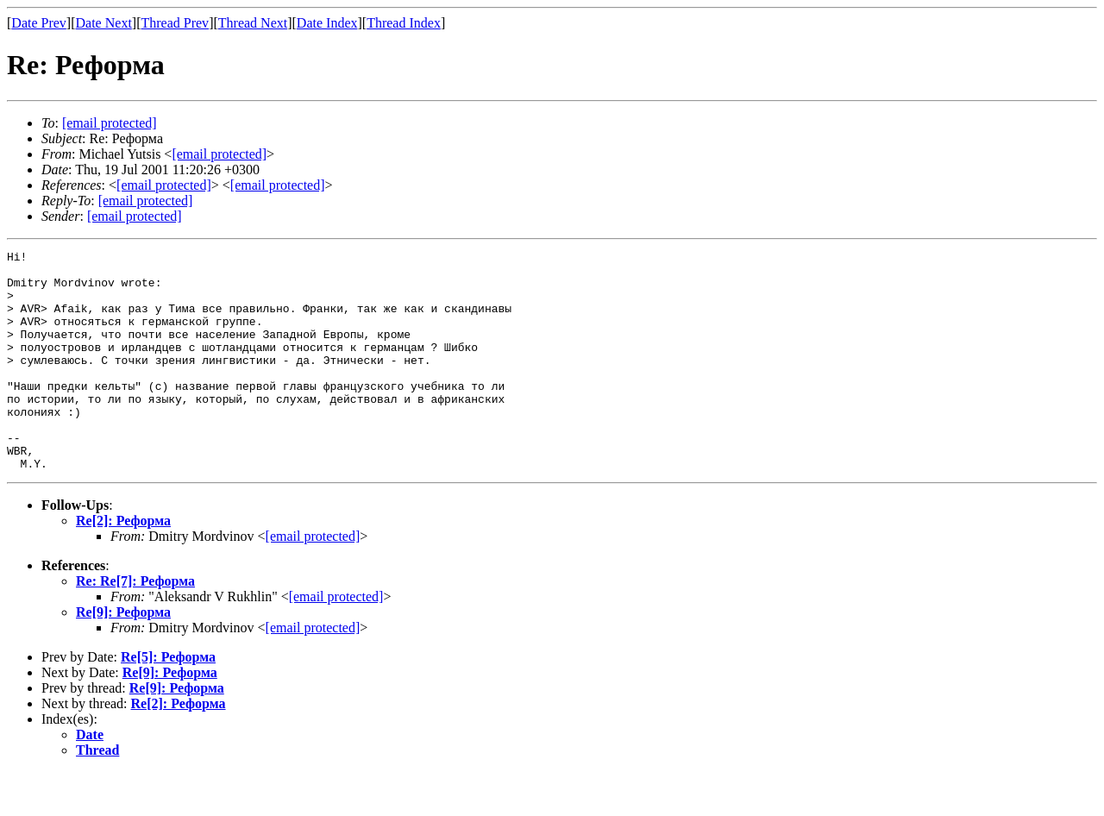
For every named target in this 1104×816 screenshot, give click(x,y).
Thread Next (252, 23)
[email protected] (313, 580)
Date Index (327, 23)
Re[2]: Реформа (123, 564)
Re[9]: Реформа (123, 656)
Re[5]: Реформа (168, 701)
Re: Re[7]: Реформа (135, 625)
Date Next (104, 23)
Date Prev (38, 23)
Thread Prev (175, 23)
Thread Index (404, 23)
